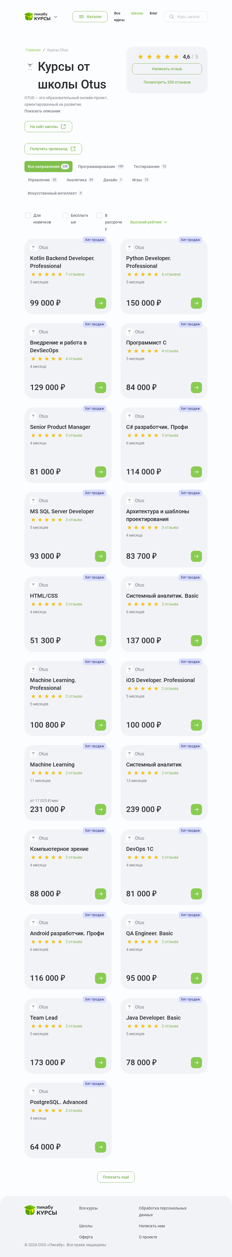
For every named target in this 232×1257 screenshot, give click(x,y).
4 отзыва (74, 358)
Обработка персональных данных (163, 1211)
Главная (33, 50)
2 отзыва (74, 696)
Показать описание (42, 111)
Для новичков (42, 218)
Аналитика (80, 180)
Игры (141, 180)
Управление (43, 180)
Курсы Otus (57, 50)
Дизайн (113, 180)
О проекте (148, 1237)
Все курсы (119, 16)
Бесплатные (79, 218)
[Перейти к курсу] (100, 303)
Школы (137, 13)
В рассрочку (113, 222)
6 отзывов (171, 274)
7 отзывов (75, 274)
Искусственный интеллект (55, 193)
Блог (153, 13)
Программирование (101, 166)
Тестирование (151, 166)
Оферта (86, 1237)
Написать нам (152, 1226)
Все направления (48, 166)
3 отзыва (74, 435)
